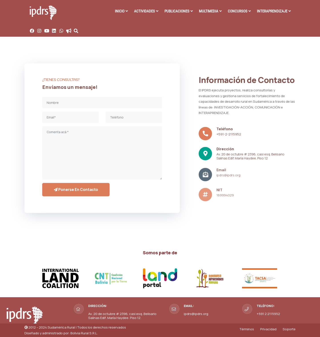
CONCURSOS (237, 11)
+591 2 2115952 (268, 313)
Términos (246, 329)
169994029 (225, 196)
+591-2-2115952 (228, 134)
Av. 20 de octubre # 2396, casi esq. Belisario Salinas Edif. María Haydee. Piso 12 (250, 156)
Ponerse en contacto (76, 189)
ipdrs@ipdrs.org (228, 176)
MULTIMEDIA (208, 11)
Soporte (289, 329)
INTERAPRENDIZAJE (272, 11)
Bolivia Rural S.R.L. (84, 333)
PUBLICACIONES (176, 11)
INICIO (119, 11)
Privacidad (268, 329)
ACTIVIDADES (144, 11)
